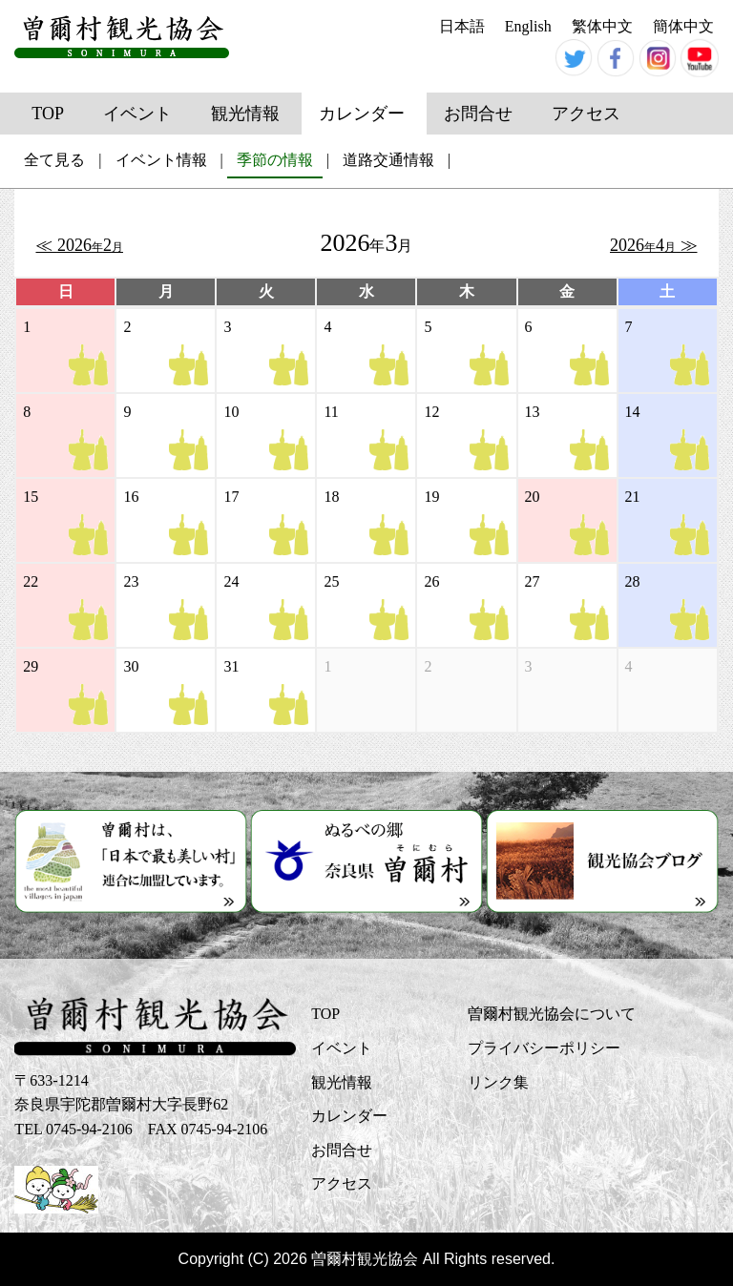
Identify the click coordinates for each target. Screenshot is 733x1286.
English (528, 26)
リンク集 (498, 1082)
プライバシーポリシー (544, 1048)
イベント (137, 113)
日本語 (462, 26)
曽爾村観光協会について (552, 1014)
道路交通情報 (388, 160)
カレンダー (362, 113)
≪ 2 (79, 245)
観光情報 (245, 113)
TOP (47, 113)
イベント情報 (161, 160)
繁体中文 (602, 26)
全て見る (54, 160)
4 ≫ (654, 245)
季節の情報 (275, 160)
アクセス (586, 113)
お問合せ (478, 113)
